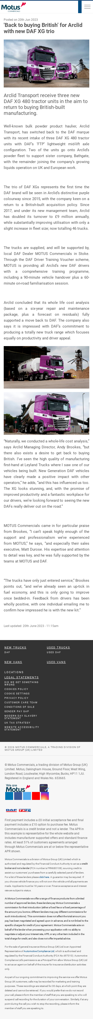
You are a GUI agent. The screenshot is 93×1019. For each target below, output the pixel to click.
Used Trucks (58, 647)
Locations (14, 672)
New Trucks (15, 647)
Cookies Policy (16, 689)
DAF (7, 652)
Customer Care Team (21, 702)
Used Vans (56, 662)
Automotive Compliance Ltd (39, 951)
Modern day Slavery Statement (20, 717)
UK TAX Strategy (17, 723)
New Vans (13, 662)
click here (44, 877)
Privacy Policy (16, 698)
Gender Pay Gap (16, 711)
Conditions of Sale (19, 707)
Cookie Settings (17, 693)
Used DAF (54, 652)
